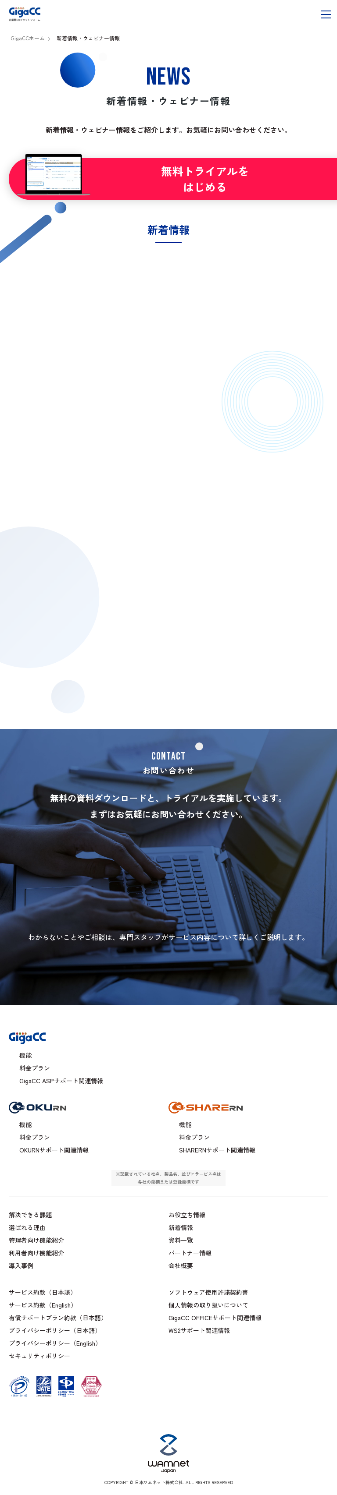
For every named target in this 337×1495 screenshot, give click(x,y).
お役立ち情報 (186, 1214)
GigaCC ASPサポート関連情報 (61, 1080)
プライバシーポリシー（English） (55, 1343)
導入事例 (21, 1265)
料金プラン (34, 1068)
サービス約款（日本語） (42, 1292)
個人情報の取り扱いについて (208, 1305)
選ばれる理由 (27, 1227)
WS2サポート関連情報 (199, 1330)
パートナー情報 (190, 1252)
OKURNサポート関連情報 (54, 1149)
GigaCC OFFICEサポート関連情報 (215, 1317)
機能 (25, 1055)
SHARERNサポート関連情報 (217, 1149)
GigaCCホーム (28, 38)
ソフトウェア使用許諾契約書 (208, 1292)
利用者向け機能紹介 (36, 1252)
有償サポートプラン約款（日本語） (58, 1317)
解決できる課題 (30, 1214)
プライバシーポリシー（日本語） (55, 1330)
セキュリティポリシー (39, 1355)
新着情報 (180, 1227)
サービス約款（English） (43, 1305)
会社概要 (180, 1265)
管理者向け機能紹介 (36, 1240)
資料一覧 (180, 1240)
